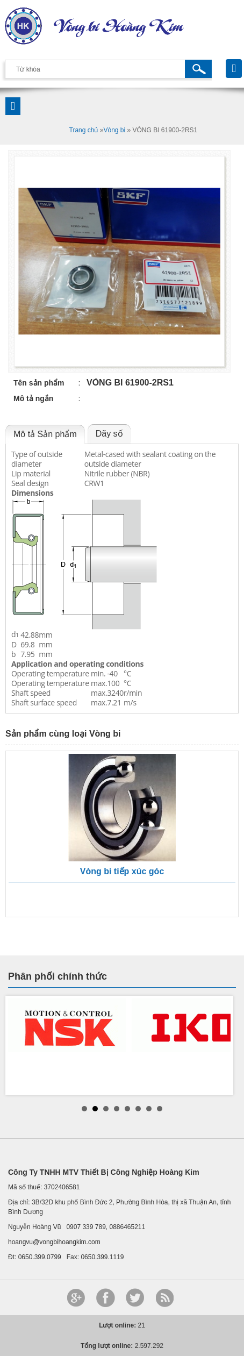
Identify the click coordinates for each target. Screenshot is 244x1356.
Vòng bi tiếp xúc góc (122, 871)
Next (222, 1045)
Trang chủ (83, 130)
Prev (22, 1045)
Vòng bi (114, 130)
